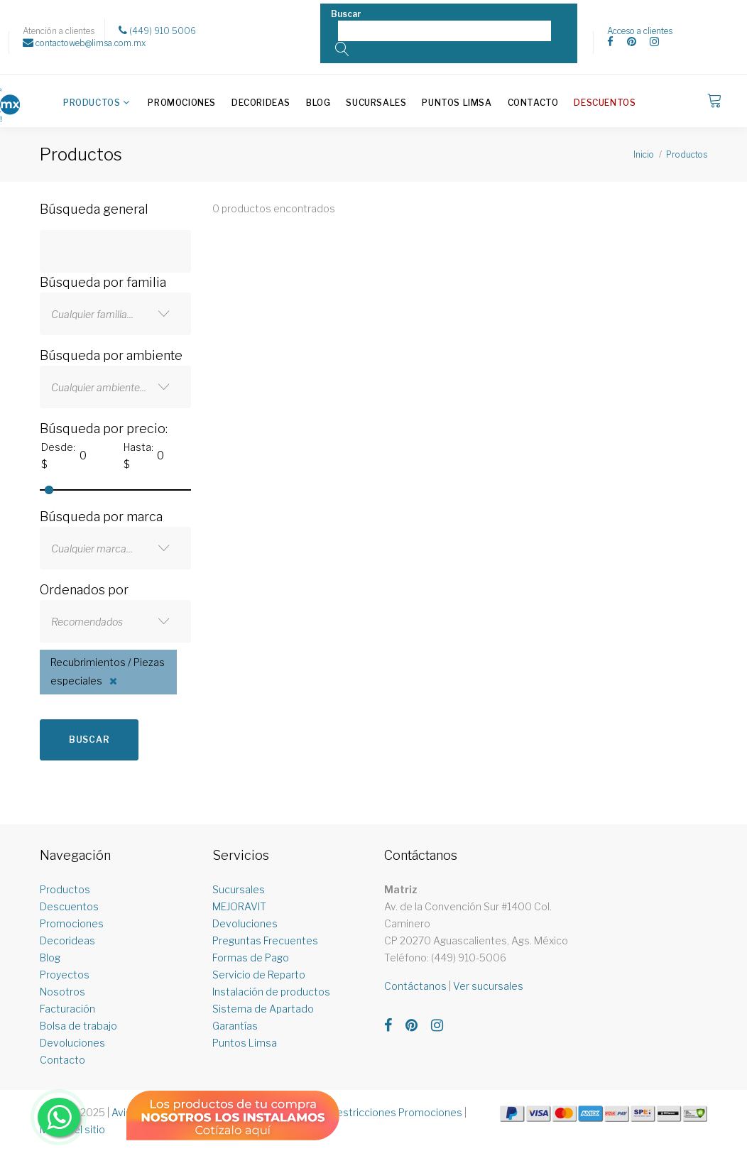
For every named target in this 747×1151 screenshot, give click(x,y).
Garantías (235, 1026)
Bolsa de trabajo (78, 1026)
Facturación (67, 1009)
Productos (91, 102)
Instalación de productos (271, 992)
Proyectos (64, 975)
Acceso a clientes (639, 31)
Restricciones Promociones (396, 1112)
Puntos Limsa (456, 102)
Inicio (643, 154)
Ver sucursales (488, 986)
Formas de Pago (250, 957)
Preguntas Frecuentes (265, 940)
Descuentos (605, 102)
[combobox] (115, 314)
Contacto (533, 102)
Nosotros (62, 992)
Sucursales (376, 102)
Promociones (182, 102)
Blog (318, 102)
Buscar (89, 739)
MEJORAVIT (239, 906)
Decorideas (260, 102)
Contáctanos (415, 986)
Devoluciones (72, 1043)
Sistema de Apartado (263, 1009)
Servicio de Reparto (258, 975)
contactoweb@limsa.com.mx (84, 42)
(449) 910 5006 (157, 30)
